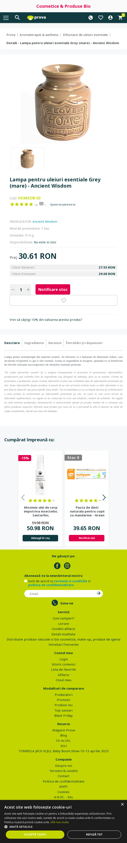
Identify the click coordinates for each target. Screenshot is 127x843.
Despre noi (63, 765)
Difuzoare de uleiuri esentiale (85, 34)
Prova (10, 34)
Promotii (63, 700)
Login (63, 659)
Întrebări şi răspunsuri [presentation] (84, 343)
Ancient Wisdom (45, 221)
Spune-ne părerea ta (62, 204)
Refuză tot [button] (94, 834)
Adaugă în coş (40, 538)
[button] (63, 826)
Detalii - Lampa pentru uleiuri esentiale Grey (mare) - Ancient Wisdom (62, 43)
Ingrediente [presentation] (34, 343)
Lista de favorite (63, 669)
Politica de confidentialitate (63, 781)
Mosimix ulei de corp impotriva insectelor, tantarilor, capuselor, (41, 511)
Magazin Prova (63, 730)
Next (104, 498)
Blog (63, 735)
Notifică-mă (87, 538)
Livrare (63, 623)
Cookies (63, 792)
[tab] (13, 343)
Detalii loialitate (63, 634)
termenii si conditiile (70, 581)
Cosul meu (63, 680)
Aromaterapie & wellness (39, 34)
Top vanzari (63, 710)
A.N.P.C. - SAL (63, 797)
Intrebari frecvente (64, 644)
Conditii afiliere (63, 629)
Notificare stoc (53, 289)
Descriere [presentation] (12, 343)
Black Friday (63, 715)
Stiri (63, 746)
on (12, 204)
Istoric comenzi (63, 664)
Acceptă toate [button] (35, 834)
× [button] (122, 804)
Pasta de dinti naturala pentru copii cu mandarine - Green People (87, 511)
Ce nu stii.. (63, 740)
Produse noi (63, 705)
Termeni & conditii (63, 771)
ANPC (63, 786)
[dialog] (63, 821)
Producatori (64, 694)
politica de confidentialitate (51, 585)
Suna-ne (66, 603)
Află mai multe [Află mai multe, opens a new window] (60, 822)
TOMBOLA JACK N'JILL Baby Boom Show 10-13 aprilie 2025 (64, 751)
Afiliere (63, 675)
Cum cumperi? (63, 618)
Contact (63, 776)
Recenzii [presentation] (54, 343)
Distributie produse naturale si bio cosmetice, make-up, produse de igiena (63, 639)
